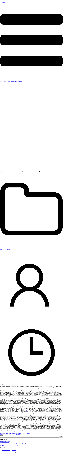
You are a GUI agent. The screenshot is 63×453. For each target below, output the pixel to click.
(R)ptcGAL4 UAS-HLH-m (4, 442)
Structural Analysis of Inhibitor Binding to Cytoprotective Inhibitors (11, 0)
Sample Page (4, 2)
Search (1, 435)
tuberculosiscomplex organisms (5, 441)
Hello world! (14, 450)
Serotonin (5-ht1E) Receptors (5, 249)
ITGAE (26, 410)
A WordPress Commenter (6, 450)
